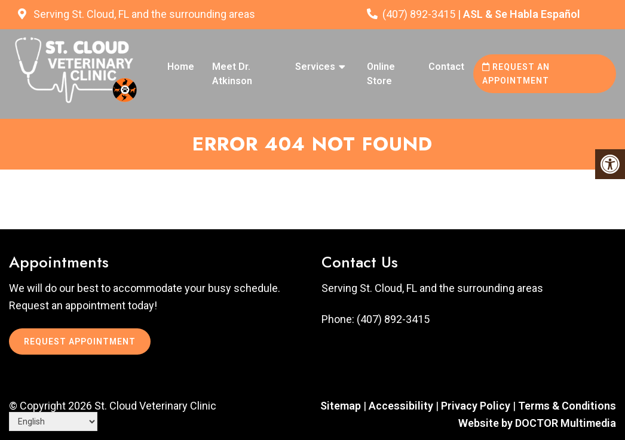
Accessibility (401, 405)
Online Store (381, 74)
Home (180, 66)
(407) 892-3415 (418, 14)
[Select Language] (53, 421)
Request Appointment (80, 341)
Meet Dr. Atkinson (232, 74)
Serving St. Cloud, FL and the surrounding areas (143, 14)
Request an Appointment (516, 73)
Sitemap (340, 405)
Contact (446, 66)
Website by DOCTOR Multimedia (537, 423)
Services (315, 66)
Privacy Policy (477, 405)
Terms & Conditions (567, 405)
